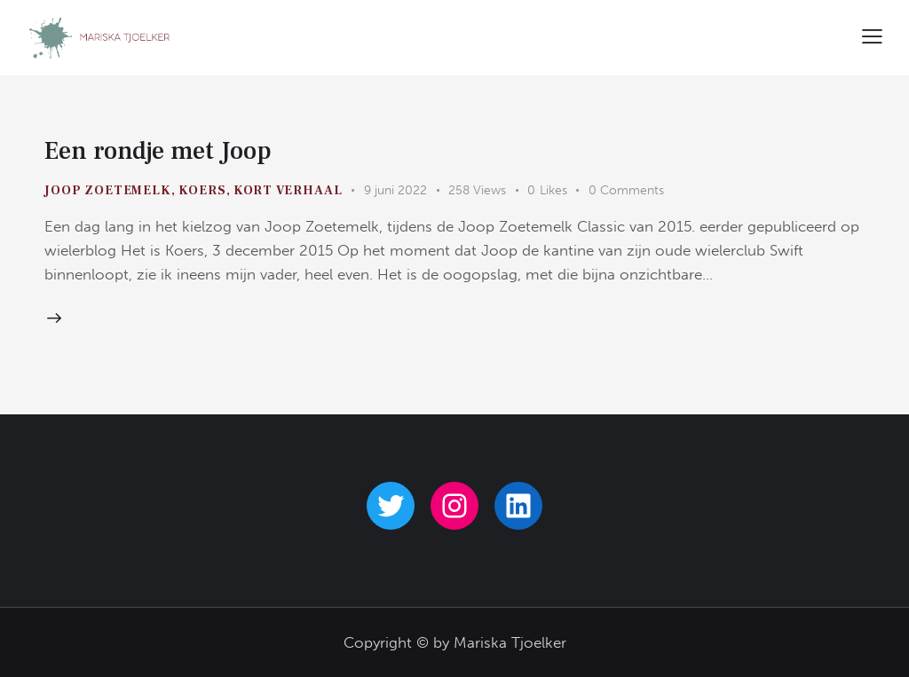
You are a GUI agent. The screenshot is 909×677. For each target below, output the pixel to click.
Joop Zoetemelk (107, 191)
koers (201, 191)
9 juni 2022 (395, 190)
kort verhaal (287, 191)
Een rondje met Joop (158, 151)
